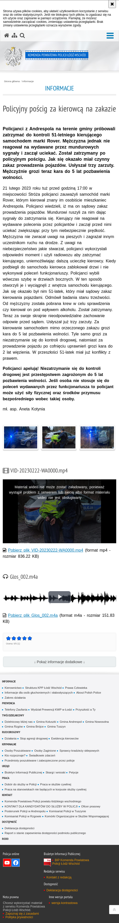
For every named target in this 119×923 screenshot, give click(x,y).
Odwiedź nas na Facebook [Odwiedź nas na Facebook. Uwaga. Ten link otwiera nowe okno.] (16, 863)
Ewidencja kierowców (64, 738)
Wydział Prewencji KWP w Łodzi (51, 709)
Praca (5, 778)
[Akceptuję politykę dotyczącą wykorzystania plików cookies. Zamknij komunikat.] (112, 4)
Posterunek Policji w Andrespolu (25, 811)
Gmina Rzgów (14, 726)
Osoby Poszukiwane (18, 750)
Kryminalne (9, 744)
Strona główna (12, 81)
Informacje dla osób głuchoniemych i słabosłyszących (39, 692)
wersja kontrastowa (64, 903)
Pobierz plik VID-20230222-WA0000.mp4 (45, 550)
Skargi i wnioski (55, 772)
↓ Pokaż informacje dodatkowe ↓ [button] (59, 662)
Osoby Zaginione (45, 750)
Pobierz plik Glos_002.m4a (33, 615)
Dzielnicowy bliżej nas (18, 721)
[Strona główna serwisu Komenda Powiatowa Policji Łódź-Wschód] (6, 35)
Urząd (5, 766)
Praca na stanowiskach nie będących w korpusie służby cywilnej (45, 789)
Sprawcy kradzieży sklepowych (79, 750)
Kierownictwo (13, 687)
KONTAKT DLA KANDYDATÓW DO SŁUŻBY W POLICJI (41, 806)
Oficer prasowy (91, 806)
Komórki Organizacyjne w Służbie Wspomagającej (77, 816)
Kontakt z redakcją (58, 877)
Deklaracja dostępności (19, 828)
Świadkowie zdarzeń (42, 755)
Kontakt (7, 795)
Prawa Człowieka (76, 687)
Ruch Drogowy (11, 732)
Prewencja (8, 703)
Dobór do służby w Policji (20, 784)
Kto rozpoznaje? (15, 755)
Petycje (73, 772)
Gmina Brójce (35, 726)
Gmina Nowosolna (97, 721)
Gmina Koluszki (46, 721)
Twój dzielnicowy (13, 715)
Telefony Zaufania (16, 709)
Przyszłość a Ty (86, 709)
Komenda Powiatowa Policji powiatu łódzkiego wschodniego (43, 801)
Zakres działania (15, 697)
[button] (110, 36)
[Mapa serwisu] (14, 35)
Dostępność (9, 822)
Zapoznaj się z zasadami (22, 913)
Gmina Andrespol (71, 721)
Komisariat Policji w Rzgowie (23, 816)
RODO (5, 839)
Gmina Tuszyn (56, 726)
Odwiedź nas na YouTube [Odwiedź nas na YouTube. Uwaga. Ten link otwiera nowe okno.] (7, 863)
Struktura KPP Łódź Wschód (43, 687)
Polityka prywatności (19, 917)
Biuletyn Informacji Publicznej (23, 772)
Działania (10, 738)
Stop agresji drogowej (34, 738)
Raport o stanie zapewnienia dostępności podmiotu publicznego (45, 833)
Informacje (28, 81)
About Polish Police (88, 692)
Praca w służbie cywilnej (55, 784)
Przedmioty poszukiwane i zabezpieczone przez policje (40, 760)
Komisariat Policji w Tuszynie (67, 811)
